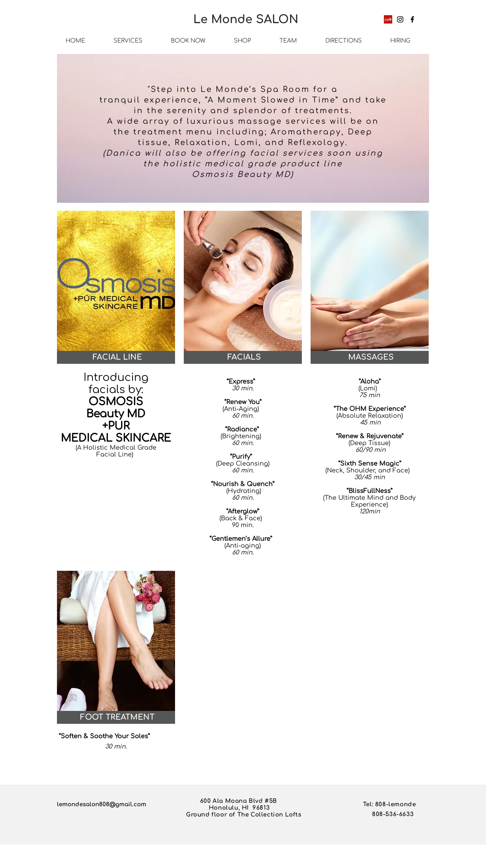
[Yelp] (388, 19)
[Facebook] (412, 19)
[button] (117, 357)
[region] (243, 130)
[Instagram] (400, 19)
